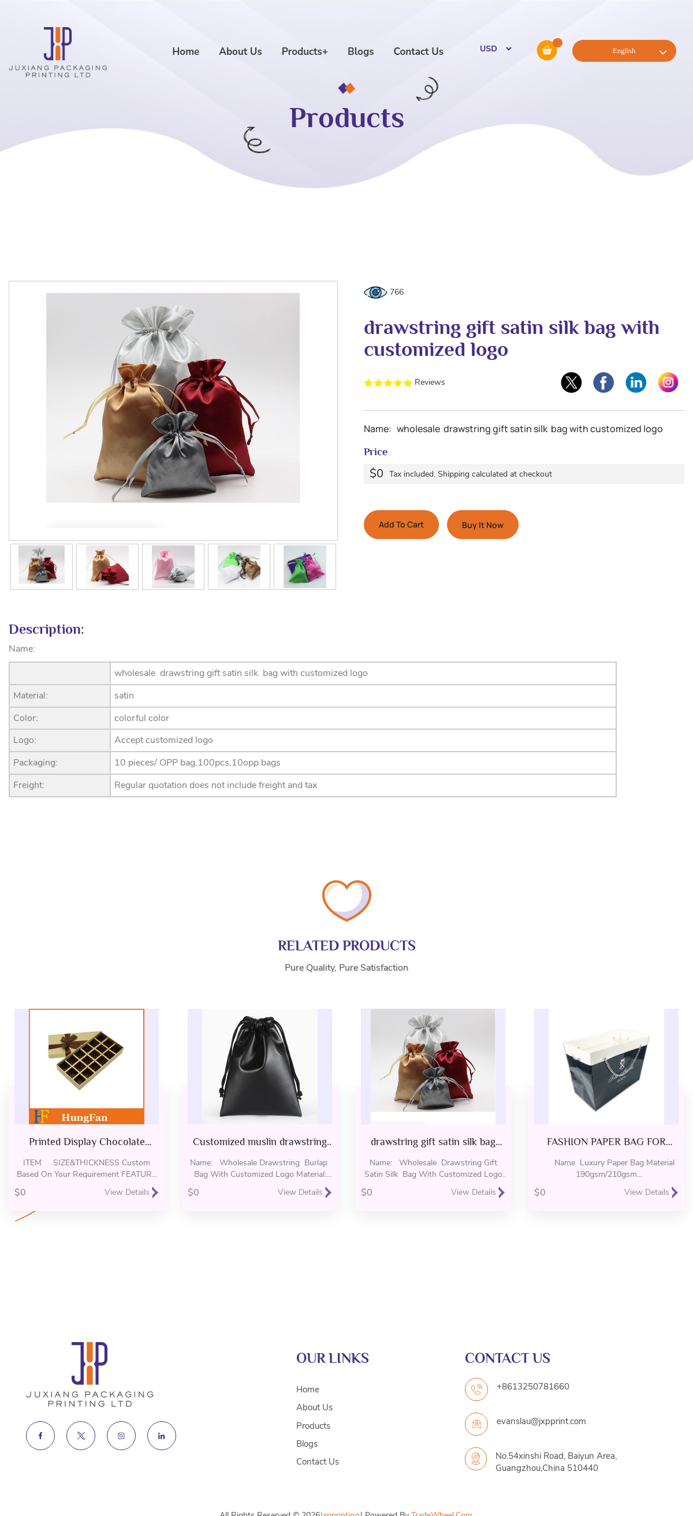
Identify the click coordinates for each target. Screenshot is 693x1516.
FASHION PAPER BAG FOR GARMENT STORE (606, 1141)
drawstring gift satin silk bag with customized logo (433, 1141)
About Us (240, 51)
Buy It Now (483, 524)
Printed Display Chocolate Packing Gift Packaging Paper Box (86, 1141)
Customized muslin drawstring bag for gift (260, 1141)
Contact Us (418, 51)
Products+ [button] (305, 51)
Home (185, 51)
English (624, 50)
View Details (132, 1192)
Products (313, 1426)
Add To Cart (401, 524)
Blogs (361, 51)
